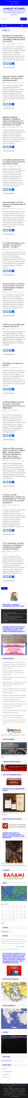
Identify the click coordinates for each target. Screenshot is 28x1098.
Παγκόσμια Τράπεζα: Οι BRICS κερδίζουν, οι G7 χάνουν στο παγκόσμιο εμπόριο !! (13, 78)
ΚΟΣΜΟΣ (13, 1091)
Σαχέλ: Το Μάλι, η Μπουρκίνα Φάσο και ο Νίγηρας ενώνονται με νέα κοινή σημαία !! (14, 711)
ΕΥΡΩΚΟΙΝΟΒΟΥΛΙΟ (14, 1090)
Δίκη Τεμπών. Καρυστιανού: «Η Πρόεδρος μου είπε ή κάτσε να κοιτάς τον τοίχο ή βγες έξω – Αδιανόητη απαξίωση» (15, 705)
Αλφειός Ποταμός (17, 43)
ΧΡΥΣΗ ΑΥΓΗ (3, 939)
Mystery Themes (16, 1086)
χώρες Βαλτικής (4, 943)
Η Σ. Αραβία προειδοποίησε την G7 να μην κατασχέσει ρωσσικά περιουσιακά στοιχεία (14, 162)
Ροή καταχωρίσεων (7, 1071)
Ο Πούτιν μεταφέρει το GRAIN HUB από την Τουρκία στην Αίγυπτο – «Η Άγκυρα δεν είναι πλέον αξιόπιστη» (13, 672)
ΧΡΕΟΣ (16, 939)
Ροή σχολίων (6, 1074)
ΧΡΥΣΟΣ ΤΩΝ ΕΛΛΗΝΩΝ (9, 949)
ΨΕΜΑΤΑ (22, 939)
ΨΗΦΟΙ (15, 949)
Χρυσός (10, 943)
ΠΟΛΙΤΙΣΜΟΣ (7, 1091)
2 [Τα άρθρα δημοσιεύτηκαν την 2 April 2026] (13, 909)
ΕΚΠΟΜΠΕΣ (21, 1093)
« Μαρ (2, 923)
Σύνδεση (5, 1068)
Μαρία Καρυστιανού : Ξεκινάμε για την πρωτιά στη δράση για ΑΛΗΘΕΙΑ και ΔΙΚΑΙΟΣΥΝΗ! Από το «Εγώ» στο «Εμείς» (15, 684)
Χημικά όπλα (3, 941)
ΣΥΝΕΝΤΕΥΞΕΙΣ (7, 1094)
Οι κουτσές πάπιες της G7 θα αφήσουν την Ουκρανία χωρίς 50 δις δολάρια (14, 204)
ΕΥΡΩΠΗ (6, 1090)
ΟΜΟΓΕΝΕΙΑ (17, 1088)
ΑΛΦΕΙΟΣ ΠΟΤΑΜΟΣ (14, 8)
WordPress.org (6, 1077)
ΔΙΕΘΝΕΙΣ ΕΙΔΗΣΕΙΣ (21, 1091)
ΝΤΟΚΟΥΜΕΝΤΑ (9, 1093)
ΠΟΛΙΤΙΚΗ (11, 1088)
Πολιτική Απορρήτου (14, 1096)
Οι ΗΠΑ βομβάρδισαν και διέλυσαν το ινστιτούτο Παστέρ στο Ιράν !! (14, 678)
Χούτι (18, 949)
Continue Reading (9, 67)
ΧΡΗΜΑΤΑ (18, 946)
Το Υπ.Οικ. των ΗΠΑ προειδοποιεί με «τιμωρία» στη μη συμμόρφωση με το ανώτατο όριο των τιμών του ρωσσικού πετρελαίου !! (14, 498)
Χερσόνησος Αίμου (15, 943)
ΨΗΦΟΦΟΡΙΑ (12, 939)
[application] (14, 616)
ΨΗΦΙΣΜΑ (21, 943)
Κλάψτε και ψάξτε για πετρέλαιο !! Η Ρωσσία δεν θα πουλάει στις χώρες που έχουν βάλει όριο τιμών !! (14, 721)
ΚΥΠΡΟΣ (23, 1088)
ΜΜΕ (16, 1093)
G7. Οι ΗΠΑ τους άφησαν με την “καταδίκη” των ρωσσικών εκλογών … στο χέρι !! (14, 245)
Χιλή (8, 943)
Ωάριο (25, 941)
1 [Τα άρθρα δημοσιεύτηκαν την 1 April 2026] (9, 909)
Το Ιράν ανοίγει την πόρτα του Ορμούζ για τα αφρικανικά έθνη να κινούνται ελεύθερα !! (13, 716)
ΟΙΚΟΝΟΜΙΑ (22, 1090)
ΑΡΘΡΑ (13, 1094)
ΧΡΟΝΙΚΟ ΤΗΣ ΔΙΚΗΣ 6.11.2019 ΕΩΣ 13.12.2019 (15, 941)
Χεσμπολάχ (8, 939)
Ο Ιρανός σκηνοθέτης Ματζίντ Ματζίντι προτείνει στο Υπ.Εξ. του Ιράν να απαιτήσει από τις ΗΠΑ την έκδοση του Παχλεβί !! (15, 690)
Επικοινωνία (23, 1094)
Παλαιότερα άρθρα (5, 588)
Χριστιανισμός (8, 946)
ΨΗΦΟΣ (19, 939)
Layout (17, 1094)
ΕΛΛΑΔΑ (5, 1088)
